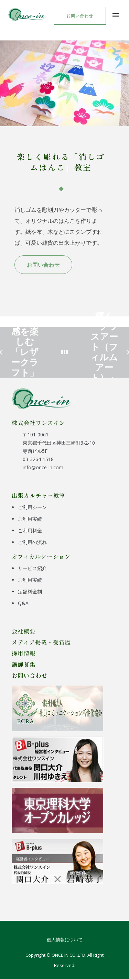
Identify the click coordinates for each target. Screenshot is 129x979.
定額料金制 (30, 591)
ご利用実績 (30, 519)
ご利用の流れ (32, 542)
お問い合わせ (79, 16)
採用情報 (24, 653)
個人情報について (65, 939)
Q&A (23, 603)
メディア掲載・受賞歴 (41, 642)
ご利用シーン (32, 507)
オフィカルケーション (41, 556)
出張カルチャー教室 (38, 495)
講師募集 (24, 664)
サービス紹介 (32, 568)
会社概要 (24, 631)
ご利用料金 (30, 530)
